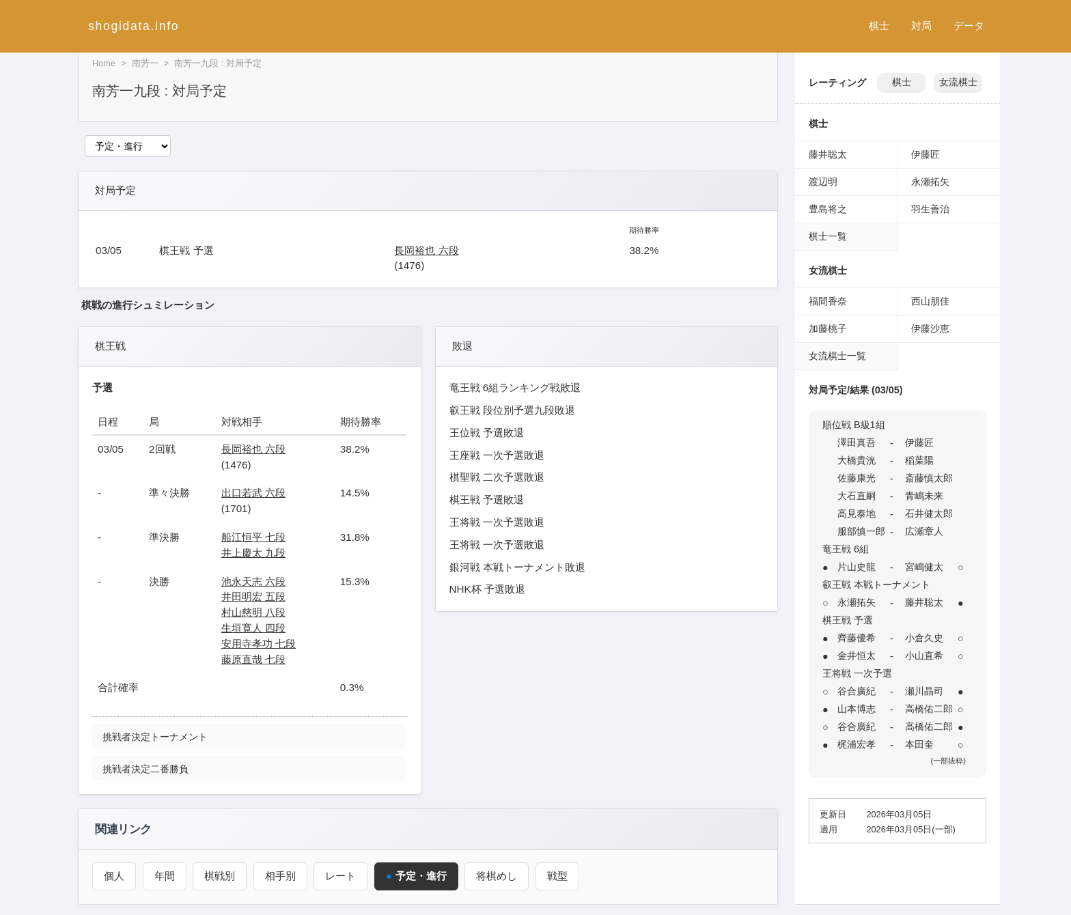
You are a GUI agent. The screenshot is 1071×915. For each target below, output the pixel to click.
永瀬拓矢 (930, 181)
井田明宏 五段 (253, 596)
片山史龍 (856, 566)
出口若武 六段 (253, 492)
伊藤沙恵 (930, 328)
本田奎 (919, 744)
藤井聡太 (828, 154)
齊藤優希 (856, 637)
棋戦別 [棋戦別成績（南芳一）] (219, 876)
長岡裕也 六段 (426, 250)
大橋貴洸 (856, 460)
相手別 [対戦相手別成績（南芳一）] (280, 876)
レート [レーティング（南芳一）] (340, 876)
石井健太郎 (929, 513)
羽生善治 (930, 208)
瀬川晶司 (924, 691)
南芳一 (145, 63)
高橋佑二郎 (929, 708)
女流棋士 (958, 82)
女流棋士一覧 (837, 355)
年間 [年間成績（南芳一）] (164, 876)
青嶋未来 (924, 495)
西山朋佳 (930, 301)
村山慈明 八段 (253, 612)
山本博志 (856, 708)
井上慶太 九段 (253, 553)
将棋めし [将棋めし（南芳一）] (497, 876)
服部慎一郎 (861, 531)
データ (969, 25)
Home (103, 63)
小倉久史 (924, 637)
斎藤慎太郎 (929, 478)
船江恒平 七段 (253, 537)
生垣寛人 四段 (253, 628)
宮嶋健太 (924, 566)
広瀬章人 (924, 531)
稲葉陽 (919, 460)
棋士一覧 (828, 236)
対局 (921, 25)
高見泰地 (856, 513)
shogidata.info (133, 26)
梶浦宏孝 (856, 744)
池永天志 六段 (253, 581)
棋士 (879, 25)
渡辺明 (823, 181)
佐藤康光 (856, 478)
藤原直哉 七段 (253, 659)
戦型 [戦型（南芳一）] (557, 876)
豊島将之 (828, 208)
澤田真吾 (856, 442)
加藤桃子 (828, 328)
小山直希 (924, 655)
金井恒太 (856, 655)
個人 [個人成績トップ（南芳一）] (114, 876)
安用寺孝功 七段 (258, 643)
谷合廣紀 (856, 691)
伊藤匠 (925, 154)
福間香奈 (828, 301)
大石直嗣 (856, 495)
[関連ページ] (128, 146)
